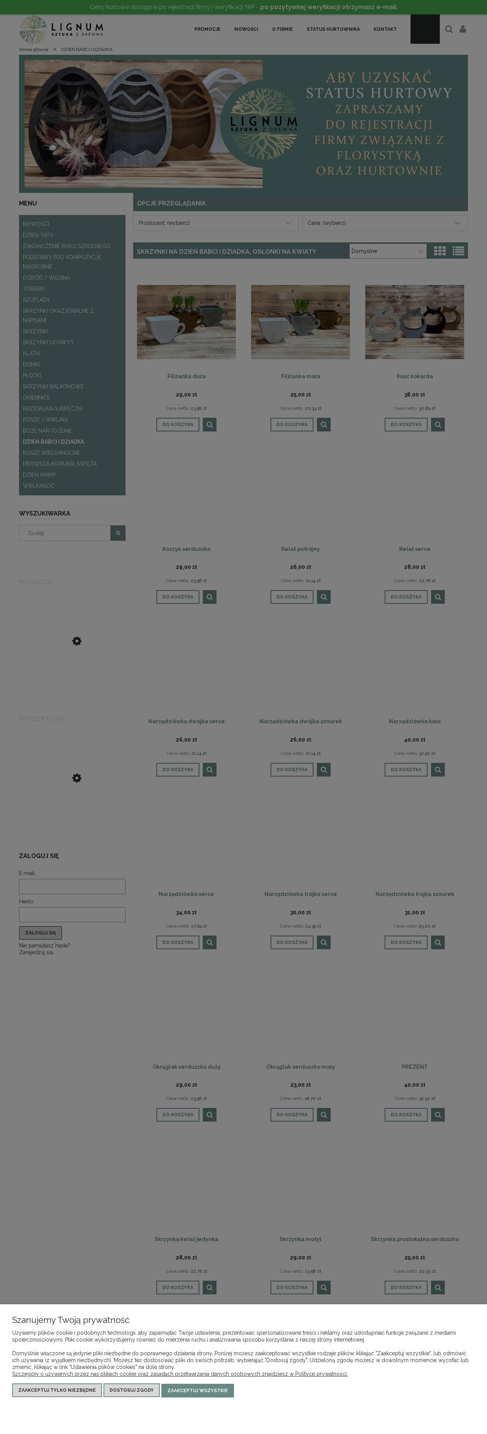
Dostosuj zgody (132, 1390)
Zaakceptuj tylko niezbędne (57, 1390)
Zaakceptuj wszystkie (197, 1390)
